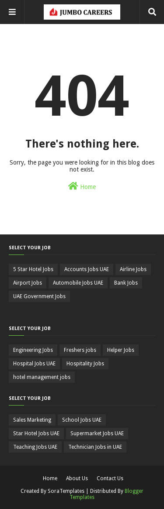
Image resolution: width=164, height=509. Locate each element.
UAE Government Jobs (39, 296)
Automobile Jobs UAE (78, 283)
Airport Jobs (27, 283)
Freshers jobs (80, 350)
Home (82, 186)
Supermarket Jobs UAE (97, 433)
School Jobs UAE (81, 420)
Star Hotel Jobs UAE (36, 433)
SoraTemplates (66, 491)
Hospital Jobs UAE (34, 364)
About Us (77, 478)
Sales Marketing (32, 420)
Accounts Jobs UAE (86, 269)
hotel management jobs (41, 377)
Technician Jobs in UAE (95, 447)
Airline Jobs (133, 269)
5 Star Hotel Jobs (33, 269)
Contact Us (110, 478)
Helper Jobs (120, 350)
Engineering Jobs (33, 350)
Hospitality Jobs (85, 364)
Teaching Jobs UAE (35, 447)
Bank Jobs (126, 283)
